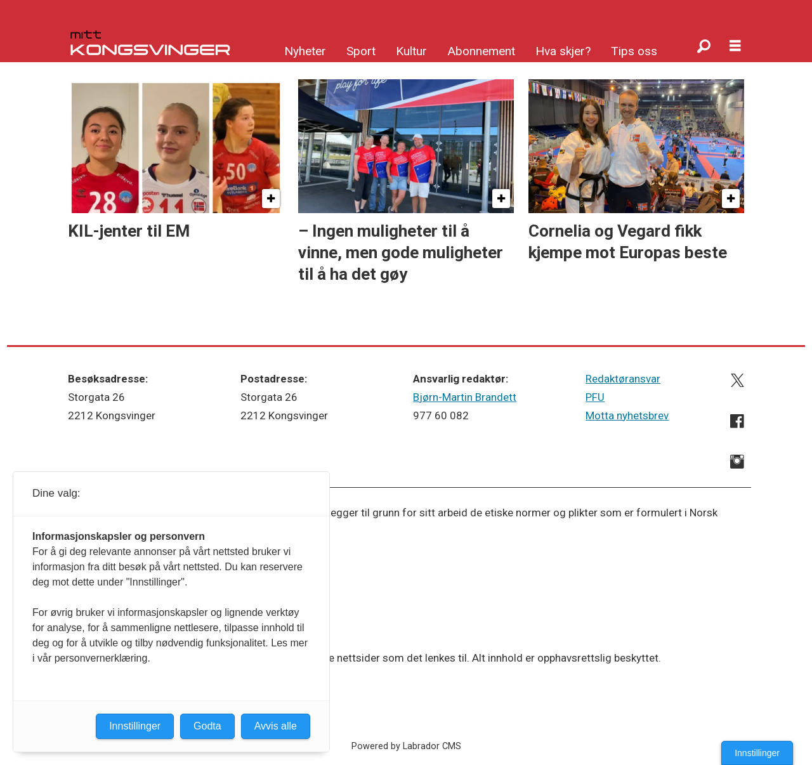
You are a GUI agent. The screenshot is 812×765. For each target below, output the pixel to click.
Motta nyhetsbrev (627, 415)
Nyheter (305, 51)
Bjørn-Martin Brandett (464, 397)
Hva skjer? (563, 51)
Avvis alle (275, 726)
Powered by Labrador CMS (406, 746)
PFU (595, 397)
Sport (361, 51)
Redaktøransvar (623, 378)
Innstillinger (757, 753)
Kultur (411, 51)
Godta (207, 726)
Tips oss (634, 51)
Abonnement (481, 51)
